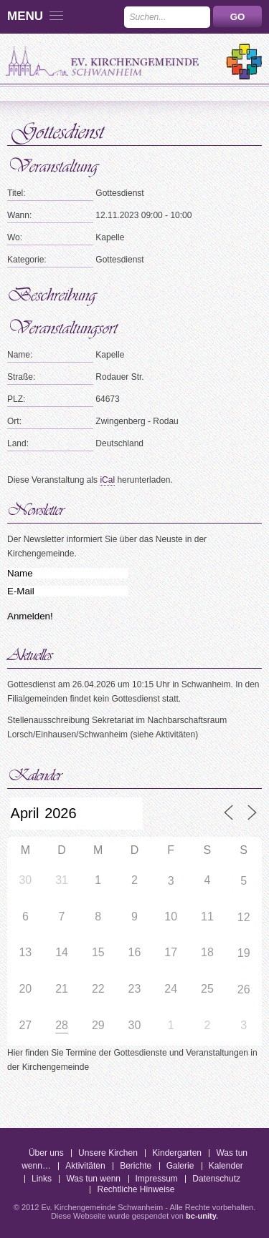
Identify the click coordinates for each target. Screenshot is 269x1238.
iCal (107, 480)
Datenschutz (216, 1179)
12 (243, 917)
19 (243, 953)
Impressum (157, 1179)
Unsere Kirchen (108, 1153)
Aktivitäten (85, 1166)
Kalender (226, 1166)
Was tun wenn (93, 1179)
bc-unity (201, 1216)
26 (243, 989)
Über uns (46, 1153)
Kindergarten (177, 1153)
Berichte (135, 1166)
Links (42, 1179)
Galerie (180, 1166)
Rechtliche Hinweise (135, 1189)
